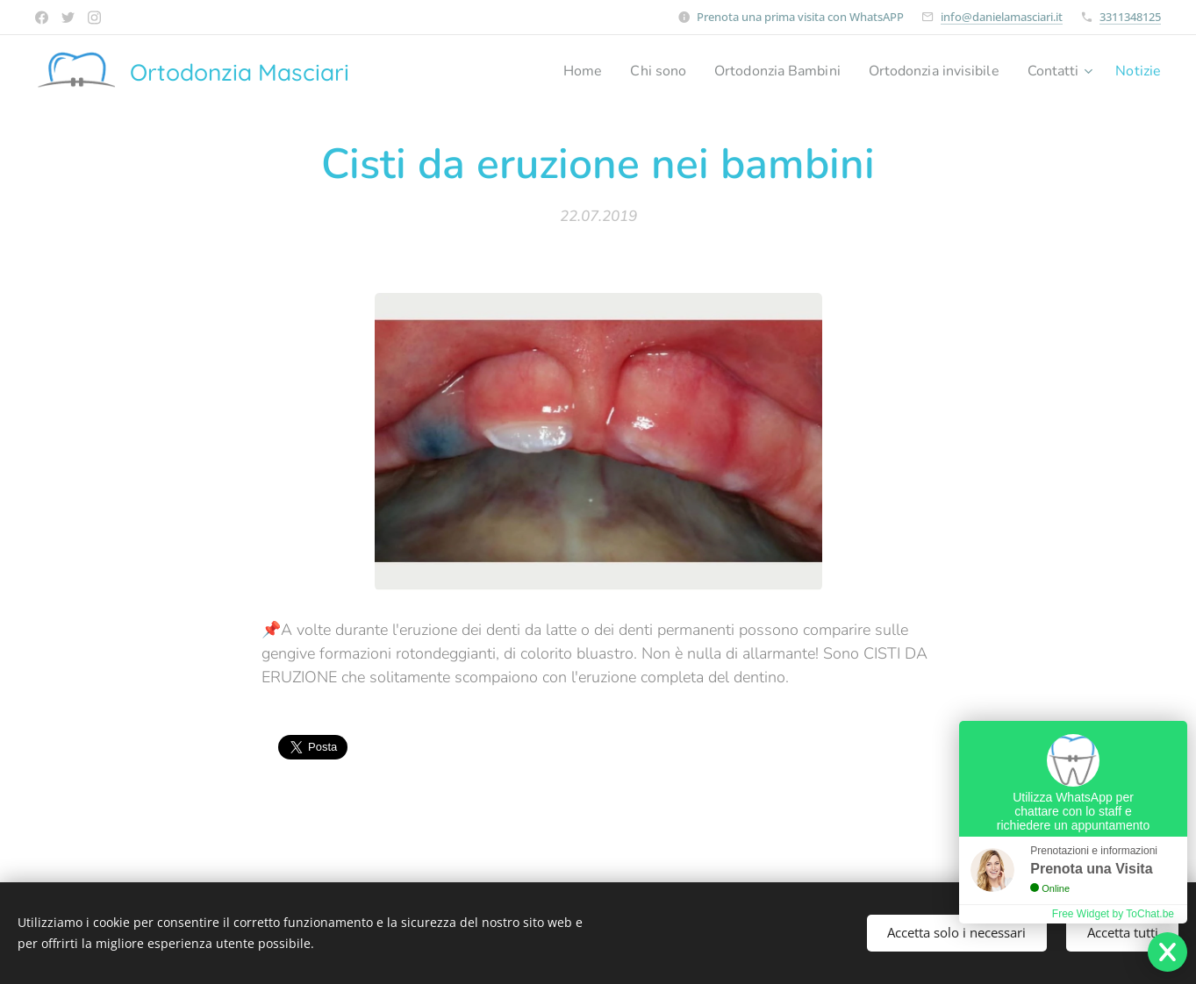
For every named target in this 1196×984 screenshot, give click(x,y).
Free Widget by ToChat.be (1113, 914)
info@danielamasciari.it (1002, 17)
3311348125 (1130, 17)
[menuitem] (547, 71)
